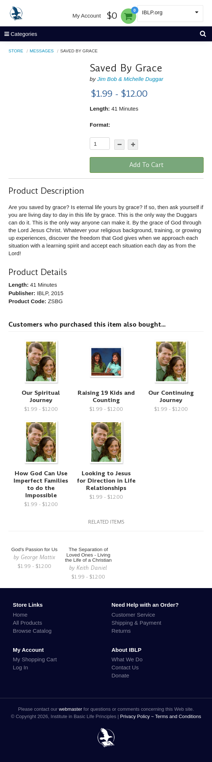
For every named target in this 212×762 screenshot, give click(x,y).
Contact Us (125, 667)
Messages (42, 50)
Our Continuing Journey (171, 396)
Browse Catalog (32, 631)
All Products (27, 623)
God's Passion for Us (34, 549)
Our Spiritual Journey (41, 396)
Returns (121, 631)
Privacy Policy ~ (137, 716)
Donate (120, 675)
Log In (20, 667)
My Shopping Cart (35, 659)
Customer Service (133, 615)
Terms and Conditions (178, 716)
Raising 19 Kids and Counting (106, 396)
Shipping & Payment (136, 623)
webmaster (70, 709)
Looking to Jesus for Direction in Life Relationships (106, 480)
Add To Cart (146, 164)
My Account (86, 15)
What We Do (127, 659)
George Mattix (38, 557)
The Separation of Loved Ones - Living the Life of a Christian (88, 555)
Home (20, 615)
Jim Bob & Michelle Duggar (130, 79)
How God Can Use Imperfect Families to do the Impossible (41, 484)
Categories (18, 34)
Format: (100, 125)
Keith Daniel (92, 568)
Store (15, 50)
